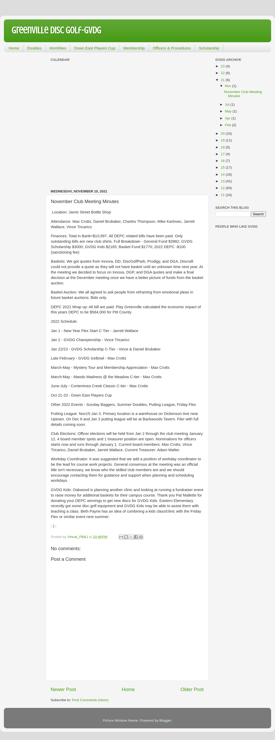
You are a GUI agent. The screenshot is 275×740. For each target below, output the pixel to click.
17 (223, 154)
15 (223, 167)
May (228, 111)
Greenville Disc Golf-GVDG (56, 30)
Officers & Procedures (172, 48)
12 (223, 188)
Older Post (192, 689)
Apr (228, 118)
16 (223, 161)
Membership (134, 48)
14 (223, 174)
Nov (228, 86)
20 (223, 133)
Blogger (165, 720)
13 (223, 181)
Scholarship (209, 48)
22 (223, 73)
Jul (227, 104)
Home (14, 48)
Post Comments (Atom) (90, 700)
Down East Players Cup (94, 48)
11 (223, 195)
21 (223, 80)
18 (223, 147)
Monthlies (58, 48)
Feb (228, 125)
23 (223, 66)
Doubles (34, 48)
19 (223, 140)
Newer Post (63, 689)
